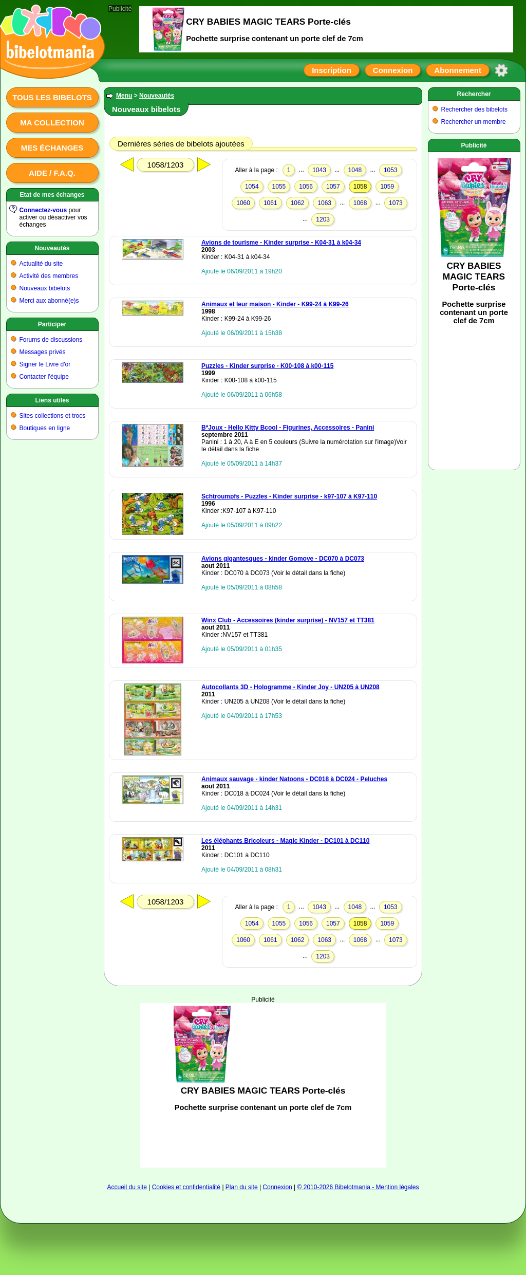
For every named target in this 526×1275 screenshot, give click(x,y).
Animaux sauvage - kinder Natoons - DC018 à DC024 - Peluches (294, 779)
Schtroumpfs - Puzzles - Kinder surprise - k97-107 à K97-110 (289, 496)
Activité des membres (49, 276)
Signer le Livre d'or (45, 364)
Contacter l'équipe (44, 376)
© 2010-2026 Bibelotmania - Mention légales (358, 1187)
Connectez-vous (43, 210)
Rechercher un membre (473, 121)
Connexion (393, 70)
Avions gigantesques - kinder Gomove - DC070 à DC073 (282, 558)
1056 (306, 186)
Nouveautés (51, 248)
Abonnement (457, 70)
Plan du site (242, 1187)
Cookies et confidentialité (186, 1187)
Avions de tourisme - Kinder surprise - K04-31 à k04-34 (281, 242)
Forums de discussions (51, 339)
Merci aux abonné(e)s (49, 300)
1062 (298, 203)
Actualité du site (41, 263)
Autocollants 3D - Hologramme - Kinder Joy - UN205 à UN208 (290, 687)
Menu (124, 95)
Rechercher (474, 94)
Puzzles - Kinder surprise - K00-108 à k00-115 (267, 365)
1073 (396, 203)
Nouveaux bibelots (45, 288)
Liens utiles (52, 400)
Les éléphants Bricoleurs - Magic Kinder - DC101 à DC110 (285, 840)
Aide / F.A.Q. (52, 173)
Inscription (331, 70)
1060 (243, 203)
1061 (270, 203)
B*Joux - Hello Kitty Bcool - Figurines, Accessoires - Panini (287, 427)
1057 (333, 186)
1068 (360, 203)
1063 (324, 203)
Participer (52, 324)
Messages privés (43, 352)
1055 (279, 186)
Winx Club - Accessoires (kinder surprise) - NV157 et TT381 (287, 620)
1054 (252, 186)
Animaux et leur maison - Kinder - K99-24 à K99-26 (275, 304)
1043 (319, 170)
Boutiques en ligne (45, 428)
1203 (323, 219)
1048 (355, 170)
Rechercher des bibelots (474, 109)
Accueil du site (126, 1187)
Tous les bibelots (52, 97)
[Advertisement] (263, 1085)
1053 (391, 170)
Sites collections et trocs (53, 415)
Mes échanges (52, 147)
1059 (387, 186)
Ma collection (52, 122)
